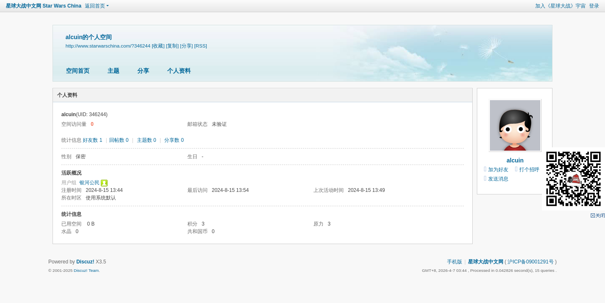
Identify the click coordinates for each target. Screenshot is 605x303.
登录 (594, 6)
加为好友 (498, 170)
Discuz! (85, 262)
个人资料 (179, 70)
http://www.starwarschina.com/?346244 (108, 45)
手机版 (454, 262)
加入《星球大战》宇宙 (560, 6)
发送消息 (498, 179)
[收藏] (158, 45)
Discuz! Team (86, 270)
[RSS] (200, 45)
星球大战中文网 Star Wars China (44, 6)
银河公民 (89, 183)
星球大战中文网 (485, 262)
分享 (143, 70)
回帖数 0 (119, 140)
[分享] (186, 45)
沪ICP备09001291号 (530, 262)
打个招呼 (529, 170)
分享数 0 (174, 140)
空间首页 (77, 70)
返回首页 (95, 6)
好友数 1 (92, 140)
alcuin (515, 160)
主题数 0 (146, 140)
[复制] (172, 45)
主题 (113, 70)
